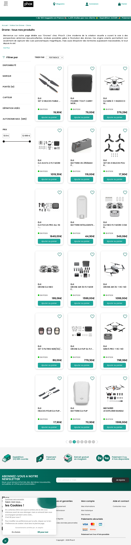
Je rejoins (120, 480)
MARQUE (7, 75)
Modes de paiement (58, 506)
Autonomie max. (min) (15, 118)
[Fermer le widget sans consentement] (14, 499)
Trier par (39, 57)
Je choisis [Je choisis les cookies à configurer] (16, 532)
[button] (5, 541)
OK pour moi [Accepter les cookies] (43, 532)
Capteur (7, 97)
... (89, 442)
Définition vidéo (11, 108)
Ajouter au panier (49, 117)
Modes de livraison (57, 510)
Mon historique (87, 510)
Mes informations (88, 506)
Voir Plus (6, 48)
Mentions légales (56, 519)
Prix (5, 129)
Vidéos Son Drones (17, 25)
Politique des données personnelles (64, 523)
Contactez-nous (119, 506)
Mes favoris (85, 514)
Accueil (5, 25)
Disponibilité (9, 65)
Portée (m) (8, 86)
